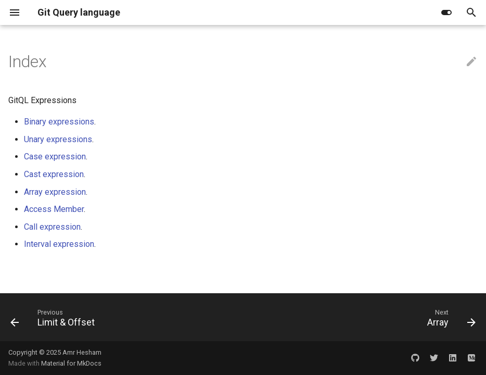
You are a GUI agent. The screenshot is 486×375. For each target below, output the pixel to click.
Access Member (54, 209)
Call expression (52, 227)
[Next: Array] (449, 320)
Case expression (55, 156)
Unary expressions (58, 139)
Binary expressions (59, 122)
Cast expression (54, 174)
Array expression (55, 192)
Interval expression (59, 244)
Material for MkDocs (71, 363)
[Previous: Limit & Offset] (55, 320)
